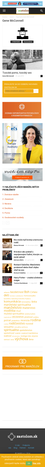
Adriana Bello (19, 260)
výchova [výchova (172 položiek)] (21, 339)
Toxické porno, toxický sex (17, 72)
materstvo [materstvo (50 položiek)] (28, 307)
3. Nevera (6, 203)
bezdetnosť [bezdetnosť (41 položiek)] (17, 292)
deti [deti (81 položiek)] (6, 295)
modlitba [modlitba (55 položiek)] (9, 310)
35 (41, 273)
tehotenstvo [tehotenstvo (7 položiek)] (16, 336)
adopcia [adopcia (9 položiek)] (6, 292)
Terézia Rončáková (20, 283)
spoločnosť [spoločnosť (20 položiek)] (9, 333)
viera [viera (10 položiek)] (12, 339)
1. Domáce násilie (10, 194)
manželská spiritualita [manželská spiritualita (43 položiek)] (17, 304)
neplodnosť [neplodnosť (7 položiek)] (7, 317)
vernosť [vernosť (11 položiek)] (7, 339)
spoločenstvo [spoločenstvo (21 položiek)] (25, 330)
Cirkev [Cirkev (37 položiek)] (33, 292)
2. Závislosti (7, 199)
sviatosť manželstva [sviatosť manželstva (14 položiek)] (29, 333)
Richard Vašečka (20, 273)
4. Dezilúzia (7, 208)
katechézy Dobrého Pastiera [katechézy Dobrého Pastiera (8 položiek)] (21, 299)
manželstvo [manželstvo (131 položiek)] (13, 307)
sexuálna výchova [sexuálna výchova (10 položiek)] (21, 327)
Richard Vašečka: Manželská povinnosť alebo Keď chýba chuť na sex (27, 267)
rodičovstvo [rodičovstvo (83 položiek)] (17, 323)
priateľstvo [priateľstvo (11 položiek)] (16, 320)
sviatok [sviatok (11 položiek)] (18, 333)
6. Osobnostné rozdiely (13, 217)
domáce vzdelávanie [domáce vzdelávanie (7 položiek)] (16, 296)
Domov (4, 17)
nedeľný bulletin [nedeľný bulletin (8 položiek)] (29, 314)
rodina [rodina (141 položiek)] (35, 320)
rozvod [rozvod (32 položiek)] (29, 323)
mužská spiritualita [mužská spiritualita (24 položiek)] (14, 313)
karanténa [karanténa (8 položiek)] (7, 299)
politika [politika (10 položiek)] (36, 317)
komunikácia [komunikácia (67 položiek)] (12, 301)
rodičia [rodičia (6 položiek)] (6, 324)
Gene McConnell (8, 76)
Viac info (36, 463)
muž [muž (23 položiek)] (18, 311)
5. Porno (6, 213)
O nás (17, 445)
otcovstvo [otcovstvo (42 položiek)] (18, 316)
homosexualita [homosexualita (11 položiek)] (30, 296)
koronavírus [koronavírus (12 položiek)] (26, 302)
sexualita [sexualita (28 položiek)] (9, 327)
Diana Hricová (19, 245)
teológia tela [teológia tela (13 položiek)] (26, 336)
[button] (41, 10)
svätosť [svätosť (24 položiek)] (7, 336)
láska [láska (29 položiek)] (34, 301)
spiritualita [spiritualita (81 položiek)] (11, 330)
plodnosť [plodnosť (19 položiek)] (28, 317)
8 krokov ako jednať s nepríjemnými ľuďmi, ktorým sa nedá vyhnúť (28, 254)
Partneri (23, 448)
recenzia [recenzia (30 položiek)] (25, 320)
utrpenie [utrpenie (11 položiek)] (35, 336)
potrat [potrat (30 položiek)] (7, 320)
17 (41, 283)
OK (29, 463)
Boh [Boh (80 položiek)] (27, 292)
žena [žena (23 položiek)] (31, 339)
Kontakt (31, 448)
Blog (15, 448)
